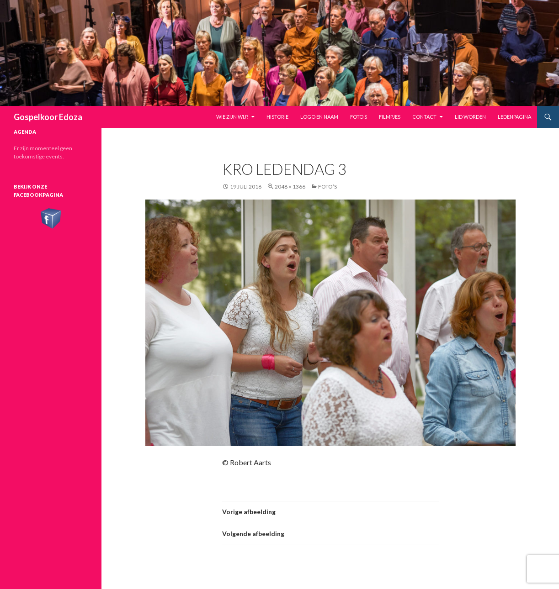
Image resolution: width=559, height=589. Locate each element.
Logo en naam (319, 117)
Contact (424, 117)
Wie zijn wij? (232, 117)
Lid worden (470, 117)
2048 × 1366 (290, 186)
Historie (277, 117)
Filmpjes (389, 117)
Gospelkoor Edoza (48, 117)
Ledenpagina (514, 117)
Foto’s (358, 117)
